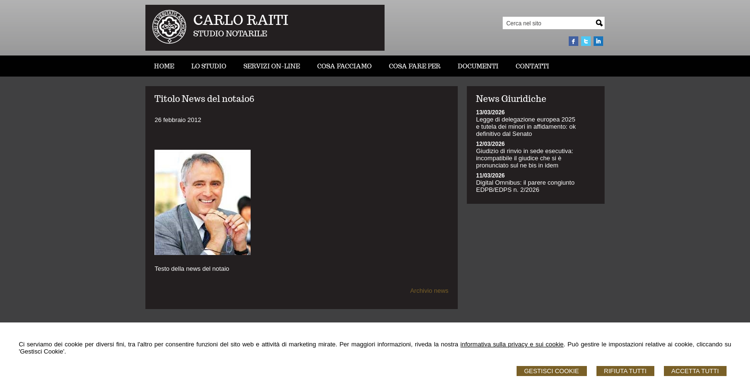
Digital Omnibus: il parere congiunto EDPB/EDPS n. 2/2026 (525, 186)
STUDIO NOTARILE (230, 34)
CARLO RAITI (240, 20)
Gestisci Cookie (551, 371)
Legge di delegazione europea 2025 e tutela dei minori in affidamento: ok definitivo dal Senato (526, 126)
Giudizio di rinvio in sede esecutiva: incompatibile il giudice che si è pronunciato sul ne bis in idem (524, 158)
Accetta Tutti (695, 371)
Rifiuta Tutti (625, 371)
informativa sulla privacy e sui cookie (512, 344)
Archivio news (429, 290)
